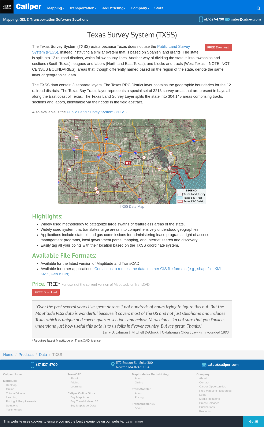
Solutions (12, 405)
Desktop (11, 385)
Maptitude (10, 380)
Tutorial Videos (15, 393)
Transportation (82, 8)
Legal (202, 394)
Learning (11, 397)
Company (140, 8)
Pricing (74, 382)
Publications (207, 407)
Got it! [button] (253, 421)
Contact (204, 382)
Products (205, 411)
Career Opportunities (212, 386)
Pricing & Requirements (21, 401)
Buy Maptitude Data (83, 405)
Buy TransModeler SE (84, 401)
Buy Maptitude (79, 397)
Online (10, 389)
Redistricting (114, 8)
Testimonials (14, 409)
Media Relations (209, 398)
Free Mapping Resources (215, 390)
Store (158, 8)
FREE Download (218, 47)
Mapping (55, 8)
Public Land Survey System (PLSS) (97, 112)
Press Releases (209, 403)
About (74, 378)
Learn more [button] (134, 421)
